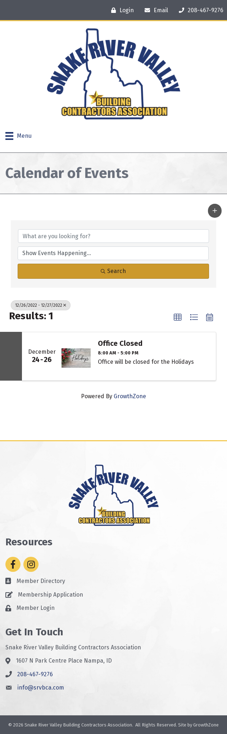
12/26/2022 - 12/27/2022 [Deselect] (40, 305)
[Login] (121, 10)
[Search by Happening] (113, 253)
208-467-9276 (35, 674)
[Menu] (18, 135)
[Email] (154, 10)
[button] (215, 210)
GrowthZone (130, 396)
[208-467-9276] (199, 10)
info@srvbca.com (40, 687)
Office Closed (120, 343)
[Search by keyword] (113, 236)
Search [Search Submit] (113, 271)
